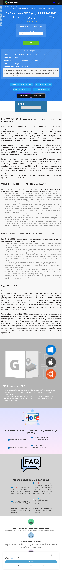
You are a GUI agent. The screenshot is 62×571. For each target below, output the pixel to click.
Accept (31, 561)
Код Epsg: (31, 31)
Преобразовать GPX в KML (43, 84)
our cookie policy (12, 558)
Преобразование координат (21, 89)
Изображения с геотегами (41, 89)
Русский (57, 2)
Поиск (31, 43)
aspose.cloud (38, 21)
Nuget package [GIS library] (24, 95)
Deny (44, 565)
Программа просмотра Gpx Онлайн (21, 84)
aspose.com (30, 21)
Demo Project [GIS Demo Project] (38, 95)
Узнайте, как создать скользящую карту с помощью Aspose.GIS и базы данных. (31, 8)
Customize (18, 565)
